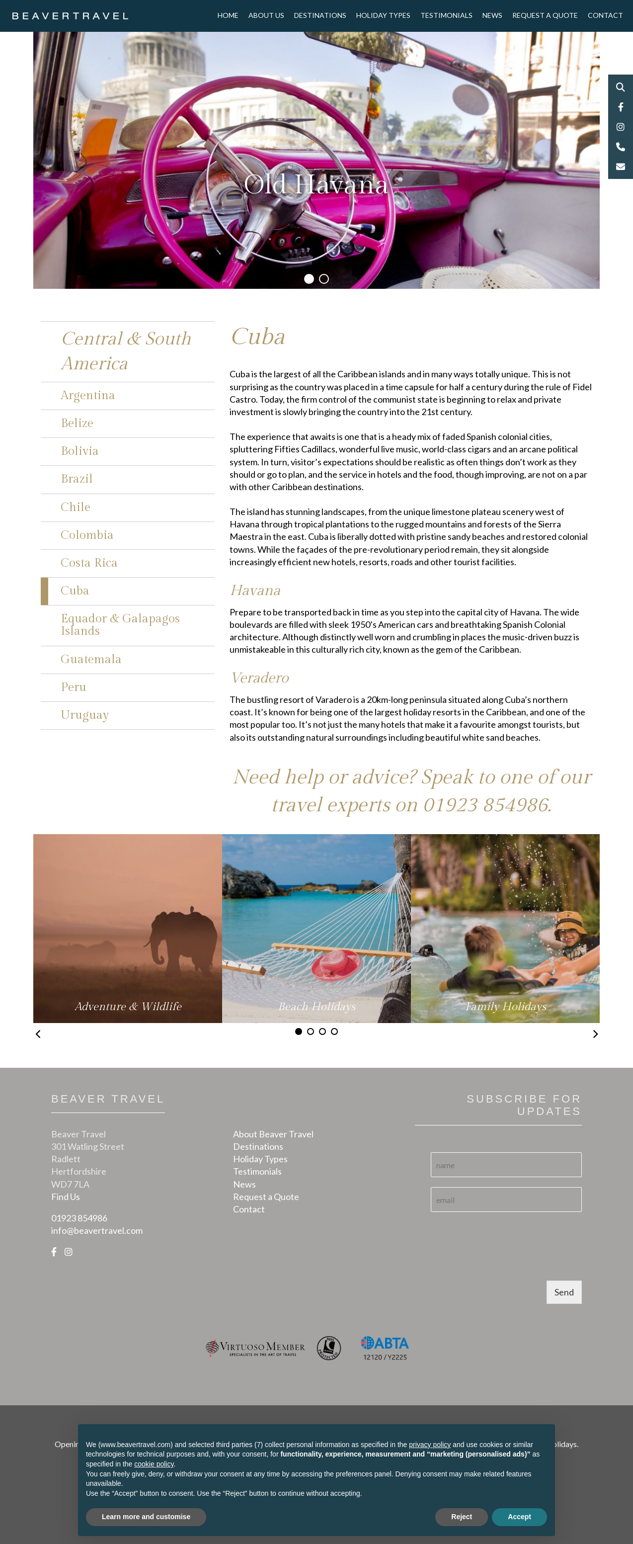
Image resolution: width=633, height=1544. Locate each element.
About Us (266, 15)
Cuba (75, 591)
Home (228, 15)
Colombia (87, 535)
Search (620, 87)
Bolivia (80, 451)
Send (564, 1292)
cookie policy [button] (153, 1464)
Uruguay (85, 715)
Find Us (65, 1196)
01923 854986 (485, 805)
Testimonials (446, 15)
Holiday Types (383, 15)
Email (620, 166)
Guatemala (91, 660)
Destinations (320, 15)
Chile (75, 508)
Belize (77, 423)
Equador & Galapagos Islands (120, 625)
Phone (620, 146)
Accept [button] (519, 1517)
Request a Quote (545, 15)
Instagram (620, 126)
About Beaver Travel (273, 1133)
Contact (605, 15)
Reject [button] (461, 1517)
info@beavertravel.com (97, 1230)
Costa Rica (89, 563)
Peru (73, 687)
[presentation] (506, 1264)
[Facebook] (54, 1251)
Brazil (77, 479)
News (492, 15)
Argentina (88, 396)
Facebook (620, 106)
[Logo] (70, 14)
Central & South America (126, 351)
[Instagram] (69, 1251)
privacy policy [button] (430, 1445)
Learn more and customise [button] (146, 1517)
